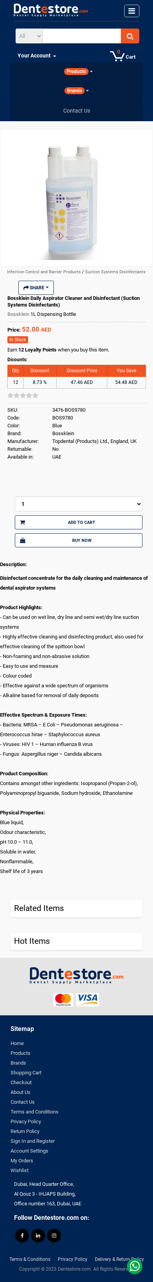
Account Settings (29, 1151)
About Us (20, 1092)
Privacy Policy (26, 1121)
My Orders (22, 1161)
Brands (18, 1063)
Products (20, 1053)
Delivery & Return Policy (119, 1259)
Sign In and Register (33, 1141)
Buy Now (56, 540)
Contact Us (23, 1102)
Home (17, 1043)
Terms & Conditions (29, 1259)
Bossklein (18, 314)
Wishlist (19, 1170)
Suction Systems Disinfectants (115, 271)
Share (36, 288)
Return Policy (25, 1131)
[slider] (23, 395)
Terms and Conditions (35, 1112)
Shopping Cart (26, 1073)
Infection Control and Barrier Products (44, 271)
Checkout (21, 1082)
